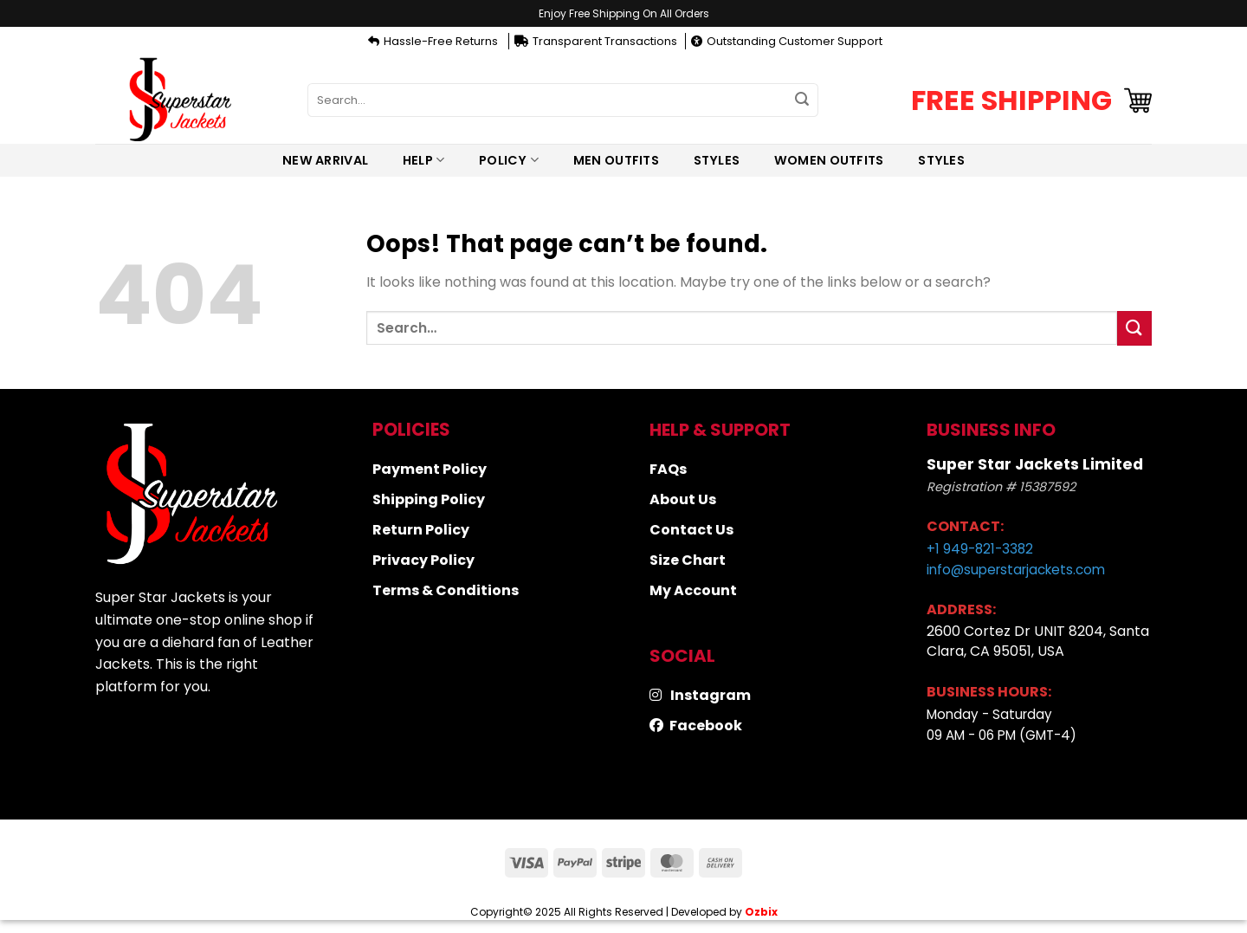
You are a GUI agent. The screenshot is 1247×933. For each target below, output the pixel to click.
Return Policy (420, 530)
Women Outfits (829, 160)
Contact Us (691, 530)
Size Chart (687, 560)
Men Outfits (616, 160)
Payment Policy (429, 469)
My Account (693, 590)
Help (424, 160)
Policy (509, 160)
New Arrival (325, 160)
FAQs (668, 469)
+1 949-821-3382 (980, 549)
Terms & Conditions (445, 590)
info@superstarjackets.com (1016, 569)
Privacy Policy (423, 560)
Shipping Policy (428, 499)
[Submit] (802, 100)
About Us (682, 499)
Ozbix (761, 911)
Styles (717, 160)
